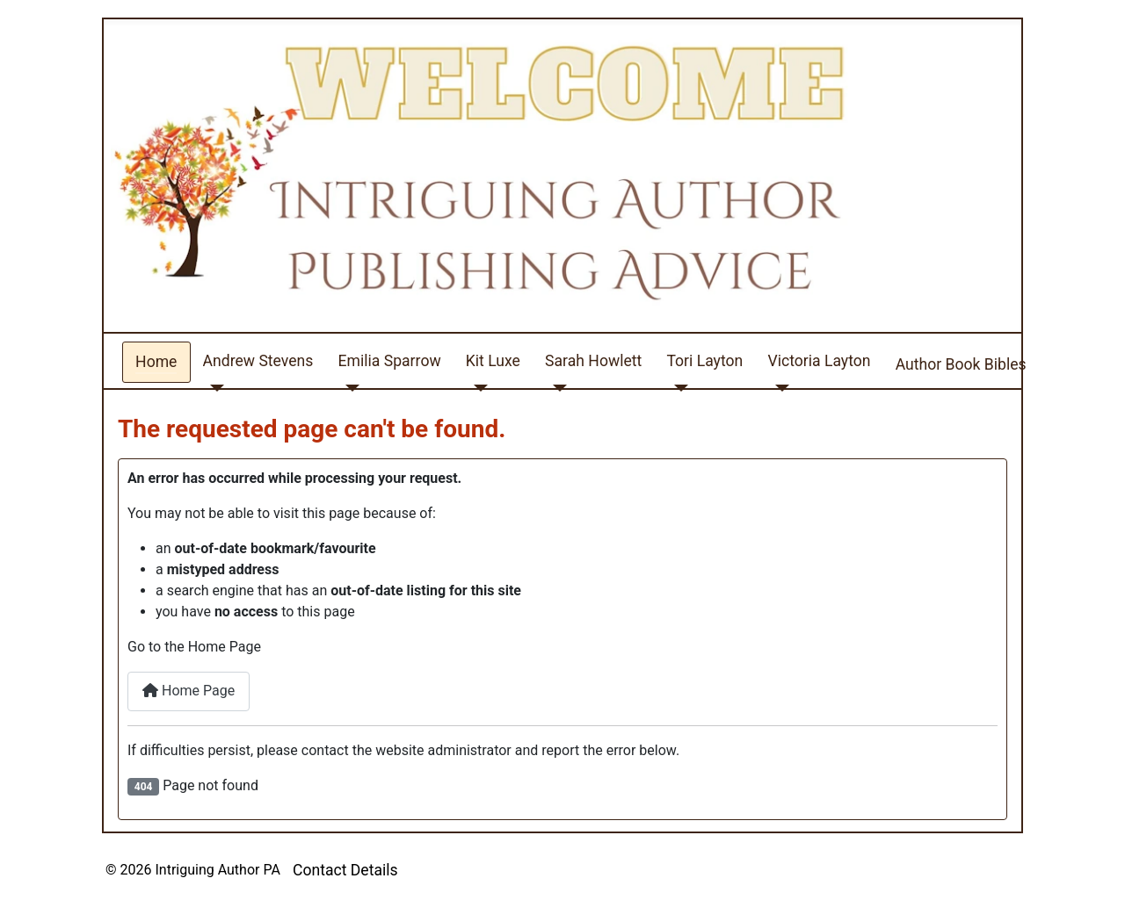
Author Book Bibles (961, 364)
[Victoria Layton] (778, 387)
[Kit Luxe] (477, 387)
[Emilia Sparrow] (349, 387)
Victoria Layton (818, 361)
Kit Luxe (493, 361)
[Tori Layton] (677, 387)
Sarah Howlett (593, 361)
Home (156, 362)
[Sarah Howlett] (556, 387)
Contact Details (345, 870)
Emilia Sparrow (389, 361)
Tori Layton (704, 361)
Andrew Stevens (258, 361)
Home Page (188, 690)
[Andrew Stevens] (214, 387)
